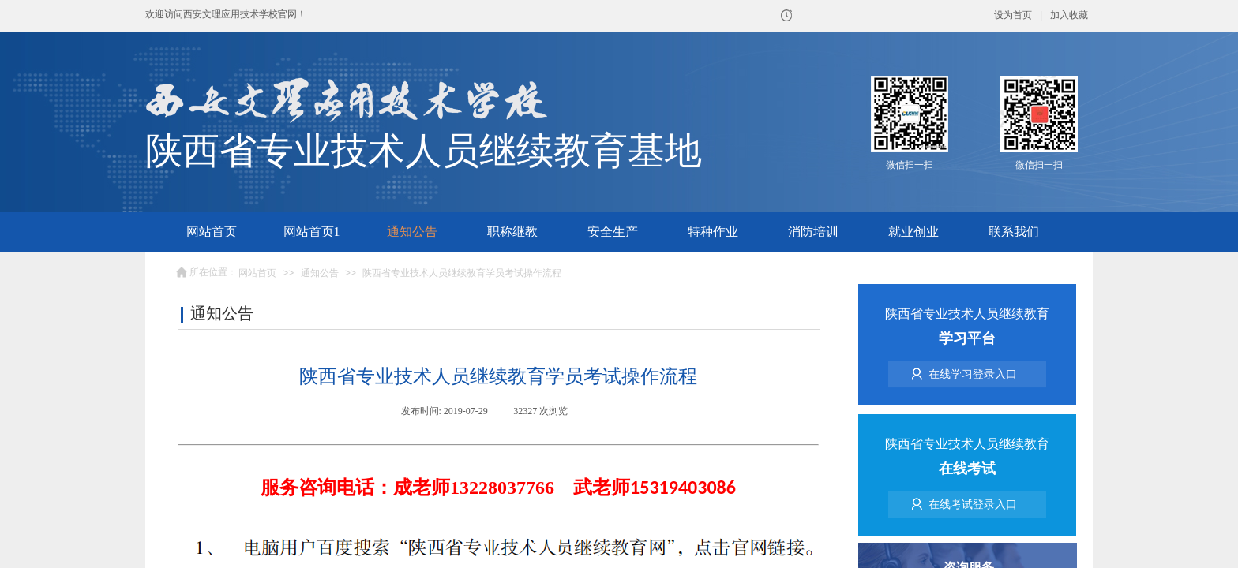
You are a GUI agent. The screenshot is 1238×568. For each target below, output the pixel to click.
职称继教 (512, 231)
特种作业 (713, 231)
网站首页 (211, 231)
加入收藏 (1069, 15)
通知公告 (412, 231)
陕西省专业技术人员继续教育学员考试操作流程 (461, 272)
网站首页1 (311, 231)
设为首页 (1013, 15)
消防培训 (813, 231)
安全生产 (612, 231)
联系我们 (1014, 231)
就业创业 (913, 231)
